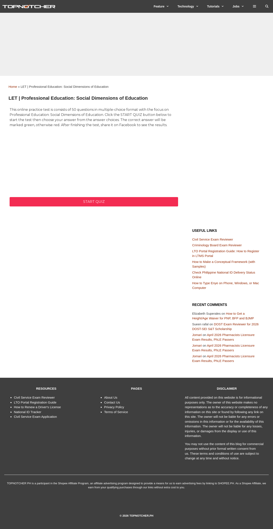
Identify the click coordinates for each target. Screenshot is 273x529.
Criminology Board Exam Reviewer (217, 245)
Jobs (240, 6)
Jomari (197, 335)
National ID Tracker (27, 412)
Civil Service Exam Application (35, 416)
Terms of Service (116, 412)
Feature (163, 6)
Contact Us (112, 402)
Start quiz (94, 202)
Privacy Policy (114, 407)
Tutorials (217, 6)
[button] (254, 6)
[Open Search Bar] (267, 6)
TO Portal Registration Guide (35, 402)
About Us (110, 397)
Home (13, 86)
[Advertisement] (136, 44)
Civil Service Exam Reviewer (212, 239)
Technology (190, 6)
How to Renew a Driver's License (37, 407)
